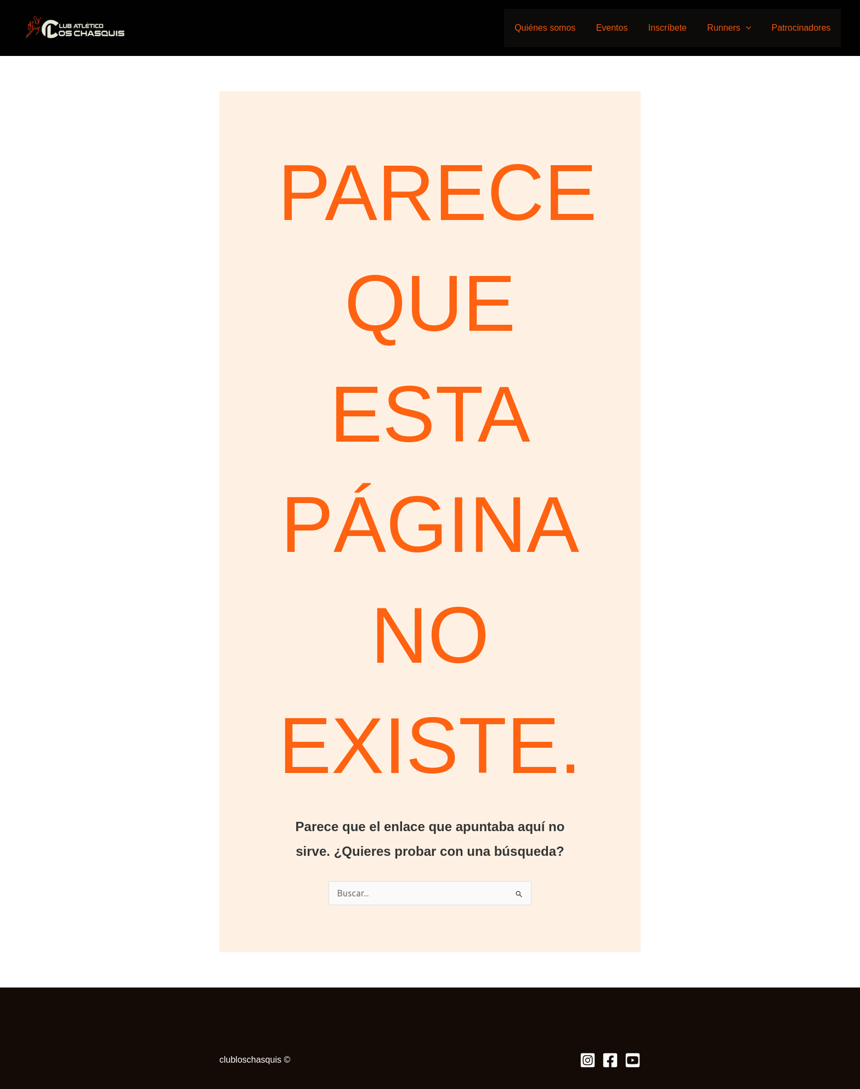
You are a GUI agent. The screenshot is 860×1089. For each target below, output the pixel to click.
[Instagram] (588, 1060)
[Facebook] (610, 1060)
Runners (733, 27)
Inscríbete (674, 27)
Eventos (622, 27)
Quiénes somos (558, 27)
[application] (750, 27)
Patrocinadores (802, 27)
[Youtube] (633, 1060)
